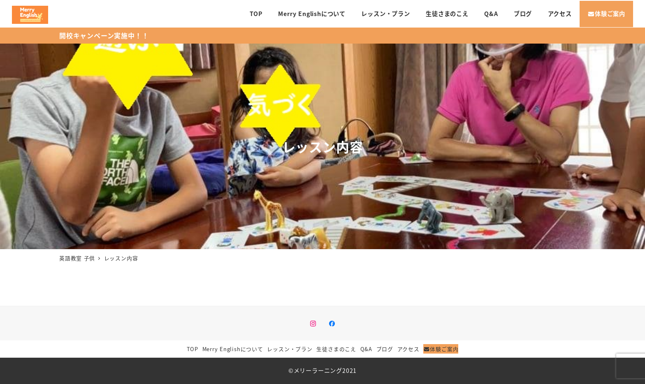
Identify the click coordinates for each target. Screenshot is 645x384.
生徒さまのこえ (336, 349)
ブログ (384, 349)
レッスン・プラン (289, 349)
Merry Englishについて (232, 349)
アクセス (408, 349)
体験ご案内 (440, 349)
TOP (192, 349)
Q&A (366, 349)
